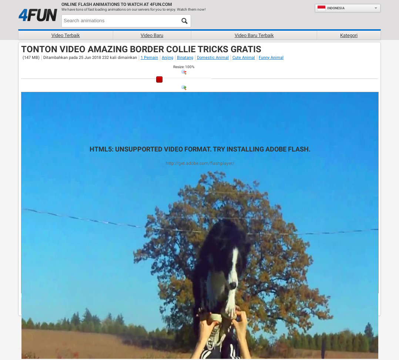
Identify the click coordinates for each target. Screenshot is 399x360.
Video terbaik (65, 35)
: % (183, 67)
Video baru (152, 35)
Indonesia (331, 8)
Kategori (349, 35)
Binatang (185, 57)
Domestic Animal (213, 57)
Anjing (167, 57)
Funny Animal (271, 57)
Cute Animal (243, 57)
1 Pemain (149, 57)
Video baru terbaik (254, 35)
